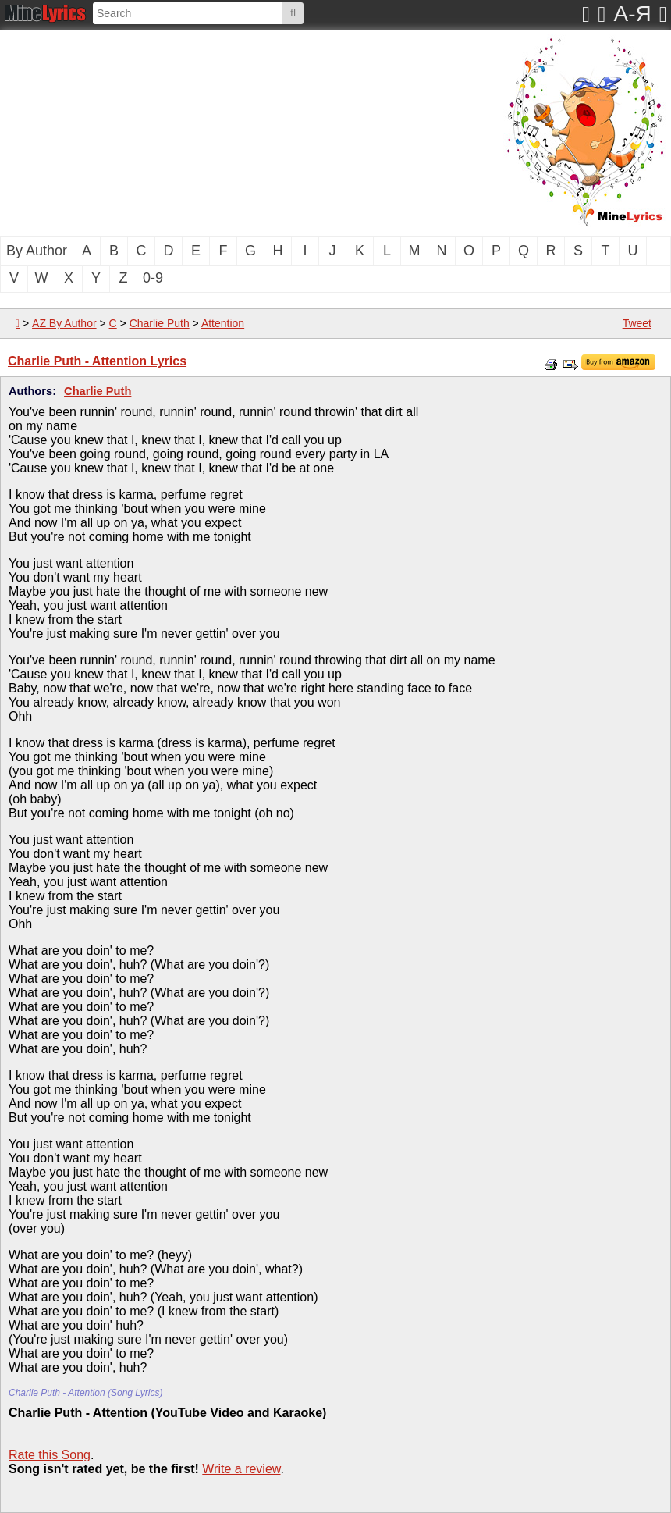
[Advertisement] (207, 131)
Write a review (241, 1469)
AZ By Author (64, 323)
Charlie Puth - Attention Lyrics (97, 361)
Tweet (637, 323)
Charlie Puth (160, 323)
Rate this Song (50, 1454)
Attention (222, 323)
